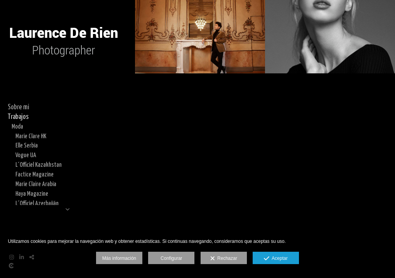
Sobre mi (18, 107)
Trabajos (18, 117)
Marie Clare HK (30, 136)
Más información (119, 258)
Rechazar (223, 259)
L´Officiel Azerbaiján (37, 203)
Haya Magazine (31, 194)
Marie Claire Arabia (35, 184)
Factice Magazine (34, 174)
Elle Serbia (26, 145)
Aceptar (275, 259)
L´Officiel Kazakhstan (38, 165)
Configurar (171, 258)
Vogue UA (25, 155)
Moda (17, 127)
